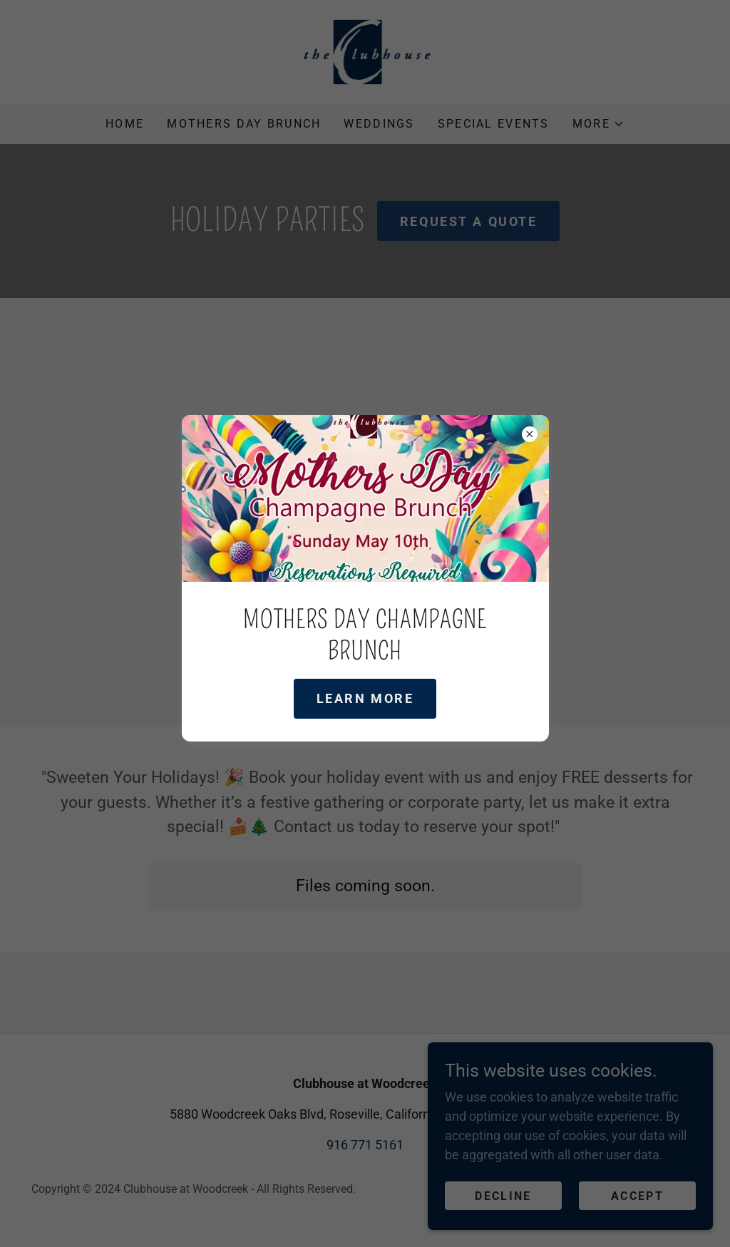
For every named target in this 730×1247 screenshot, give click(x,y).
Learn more (365, 698)
